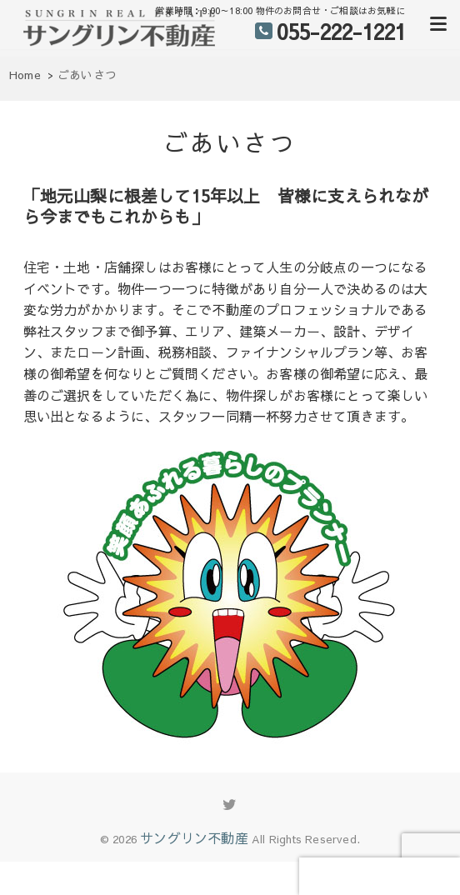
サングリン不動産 (194, 837)
